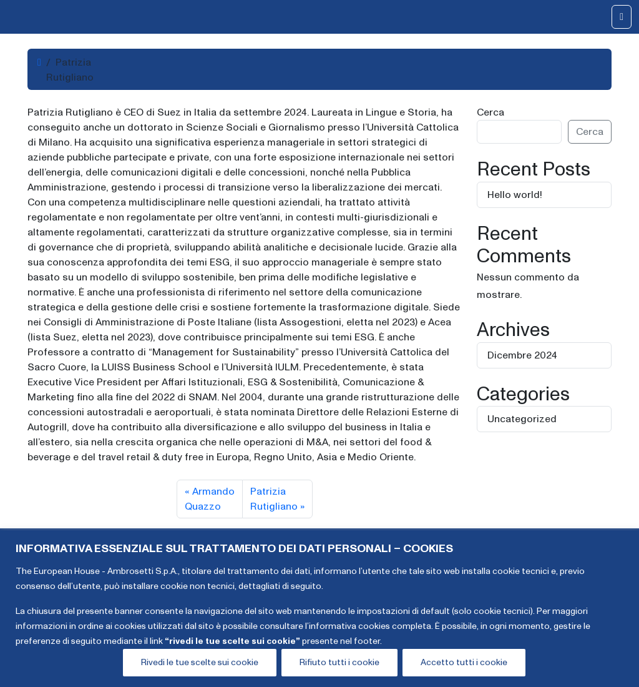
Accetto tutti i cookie (464, 662)
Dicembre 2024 (522, 355)
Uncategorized (522, 419)
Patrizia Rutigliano (274, 499)
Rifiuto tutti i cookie (339, 662)
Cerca (490, 112)
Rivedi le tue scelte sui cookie (199, 662)
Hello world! (514, 195)
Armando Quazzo (210, 499)
